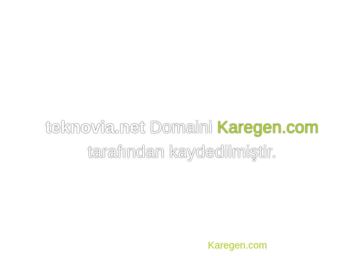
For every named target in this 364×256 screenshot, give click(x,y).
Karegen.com (268, 127)
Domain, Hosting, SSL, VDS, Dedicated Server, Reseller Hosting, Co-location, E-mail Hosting (209, 234)
